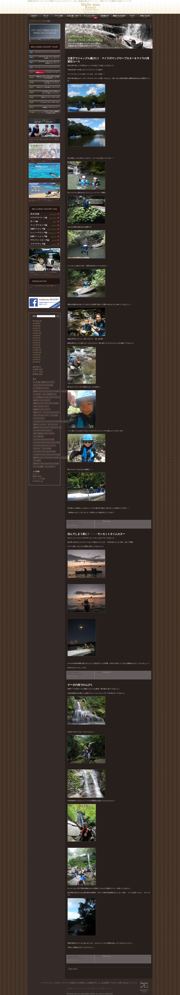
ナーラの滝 (54, 415)
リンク (133, 983)
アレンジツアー (50, 466)
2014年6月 (36, 362)
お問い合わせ (123, 983)
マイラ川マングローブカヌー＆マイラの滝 (47, 442)
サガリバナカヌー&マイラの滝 (43, 385)
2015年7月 (36, 340)
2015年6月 (36, 343)
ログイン (36, 474)
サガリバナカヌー (39, 418)
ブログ (113, 983)
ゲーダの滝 (37, 394)
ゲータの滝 (37, 460)
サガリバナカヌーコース (41, 415)
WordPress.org (38, 481)
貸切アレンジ (38, 412)
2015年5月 (36, 345)
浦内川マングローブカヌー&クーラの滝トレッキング (50, 457)
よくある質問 (103, 983)
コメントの (39, 479)
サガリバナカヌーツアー (41, 406)
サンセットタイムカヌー (51, 412)
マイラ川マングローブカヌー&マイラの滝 (46, 454)
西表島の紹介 (107, 521)
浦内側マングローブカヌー (42, 409)
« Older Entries (72, 969)
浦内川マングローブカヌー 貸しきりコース (47, 427)
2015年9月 (36, 335)
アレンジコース (53, 424)
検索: (34, 316)
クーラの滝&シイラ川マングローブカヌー (46, 397)
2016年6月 (36, 331)
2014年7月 (36, 360)
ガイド (65, 983)
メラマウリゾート (34, 21)
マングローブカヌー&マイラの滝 (44, 439)
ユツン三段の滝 (38, 436)
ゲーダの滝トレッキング (41, 388)
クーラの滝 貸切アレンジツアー (44, 382)
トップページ (46, 983)
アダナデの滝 (46, 448)
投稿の (37, 476)
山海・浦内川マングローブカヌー (44, 433)
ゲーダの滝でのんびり (80, 684)
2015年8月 (36, 338)
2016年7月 (36, 328)
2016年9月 (36, 324)
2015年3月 (36, 348)
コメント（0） (72, 525)
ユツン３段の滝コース (49, 394)
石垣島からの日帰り (77, 983)
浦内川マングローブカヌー (42, 400)
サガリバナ (37, 448)
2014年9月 (36, 355)
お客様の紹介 (38, 369)
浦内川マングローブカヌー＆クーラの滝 (46, 463)
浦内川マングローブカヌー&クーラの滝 (46, 403)
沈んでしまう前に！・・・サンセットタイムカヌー (96, 534)
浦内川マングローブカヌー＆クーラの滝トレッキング (50, 391)
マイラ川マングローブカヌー (42, 430)
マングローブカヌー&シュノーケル (44, 445)
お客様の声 (91, 983)
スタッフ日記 (38, 372)
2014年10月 (37, 352)
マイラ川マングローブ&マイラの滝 (44, 451)
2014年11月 (37, 350)
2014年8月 (36, 357)
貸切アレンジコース (40, 424)
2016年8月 (36, 326)
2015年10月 (37, 333)
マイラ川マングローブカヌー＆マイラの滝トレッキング (51, 421)
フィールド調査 (38, 466)
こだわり (56, 983)
